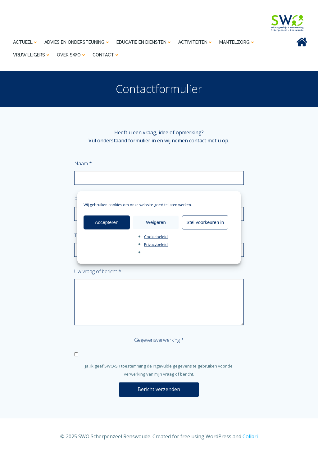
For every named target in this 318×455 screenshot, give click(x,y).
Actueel (25, 42)
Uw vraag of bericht (97, 271)
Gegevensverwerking (159, 340)
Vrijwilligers (32, 54)
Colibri (250, 436)
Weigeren (156, 222)
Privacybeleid (156, 244)
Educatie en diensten (144, 42)
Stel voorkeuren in (205, 222)
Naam (83, 163)
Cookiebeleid (156, 236)
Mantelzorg (237, 42)
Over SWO (71, 54)
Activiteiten (195, 42)
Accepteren (106, 222)
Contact (106, 54)
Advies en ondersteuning (77, 42)
